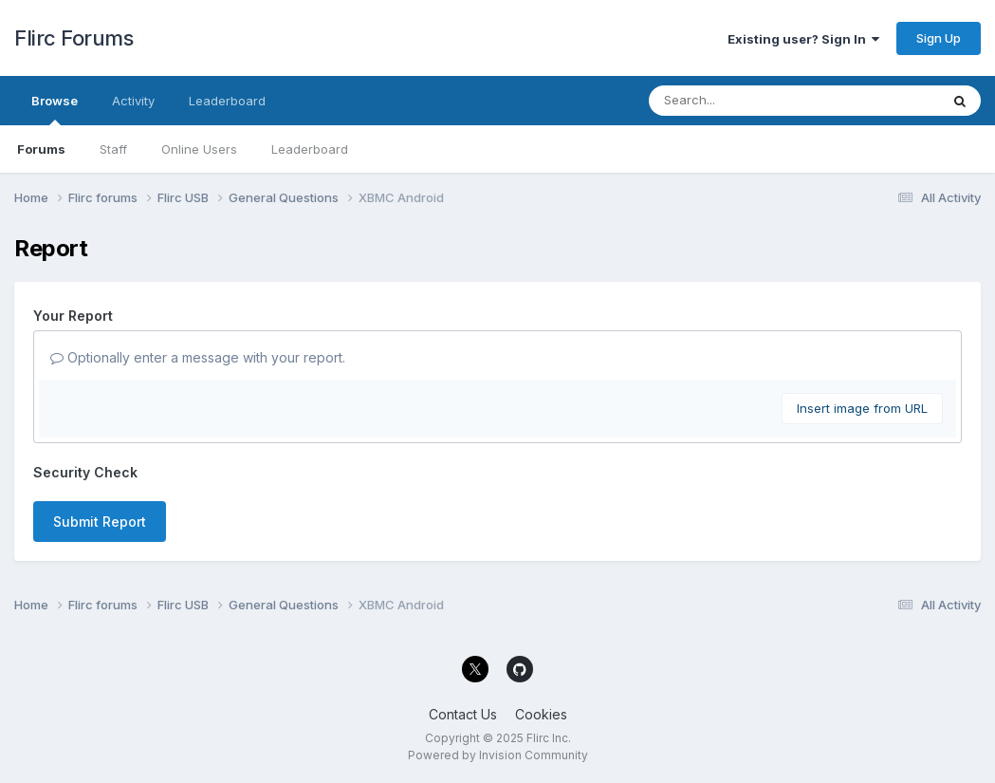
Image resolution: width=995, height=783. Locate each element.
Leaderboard (309, 149)
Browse (54, 109)
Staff (113, 149)
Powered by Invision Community (498, 755)
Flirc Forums (73, 38)
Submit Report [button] (99, 521)
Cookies (541, 714)
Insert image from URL (862, 408)
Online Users (199, 149)
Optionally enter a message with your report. (197, 357)
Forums (41, 149)
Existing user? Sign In (803, 39)
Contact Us (463, 714)
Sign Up (938, 38)
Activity (133, 100)
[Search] (742, 100)
